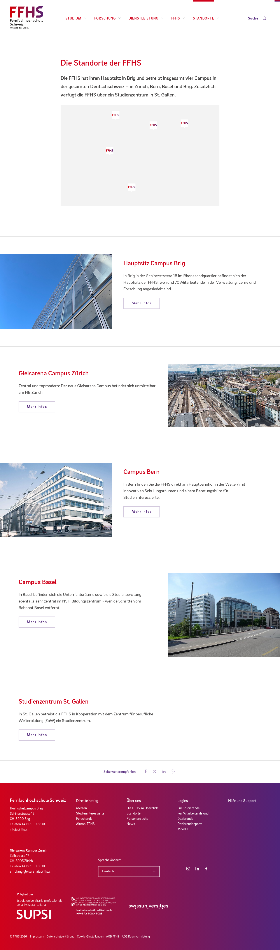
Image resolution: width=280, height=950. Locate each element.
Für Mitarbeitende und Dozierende (192, 816)
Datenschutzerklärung (60, 936)
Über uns (134, 801)
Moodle (182, 829)
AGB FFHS (112, 936)
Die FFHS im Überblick (142, 808)
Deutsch (108, 871)
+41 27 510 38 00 (33, 824)
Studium (75, 18)
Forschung (107, 18)
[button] (132, 187)
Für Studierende (188, 808)
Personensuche (137, 819)
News (131, 824)
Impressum (37, 936)
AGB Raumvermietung (136, 936)
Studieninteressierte (90, 813)
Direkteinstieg (87, 801)
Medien (81, 808)
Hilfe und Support (242, 801)
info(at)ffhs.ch (19, 829)
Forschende (84, 819)
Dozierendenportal (190, 824)
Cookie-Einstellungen (90, 936)
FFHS (178, 18)
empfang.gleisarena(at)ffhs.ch (31, 871)
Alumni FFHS (85, 824)
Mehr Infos (142, 303)
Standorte (206, 18)
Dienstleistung (146, 18)
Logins (182, 801)
